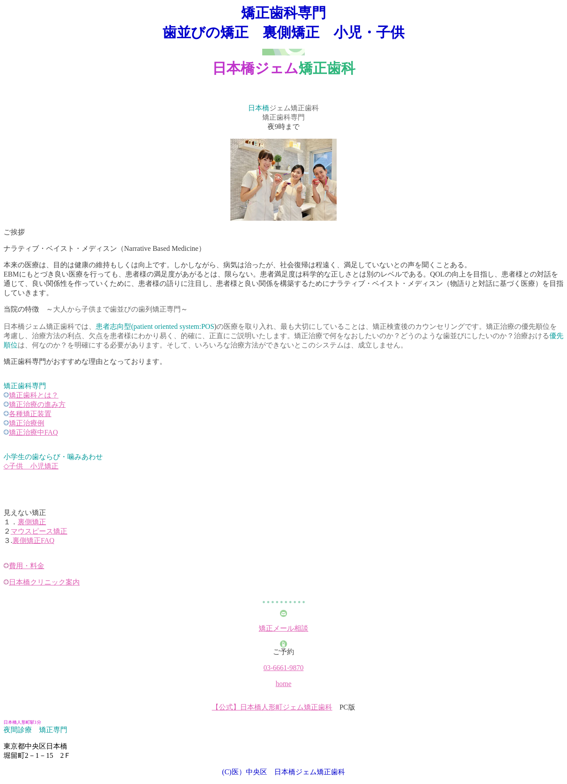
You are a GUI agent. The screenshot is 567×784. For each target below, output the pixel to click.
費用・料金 (26, 565)
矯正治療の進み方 (37, 404)
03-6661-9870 (284, 667)
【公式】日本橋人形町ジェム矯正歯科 (272, 707)
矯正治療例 (26, 423)
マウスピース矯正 (39, 531)
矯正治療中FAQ (33, 432)
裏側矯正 (32, 522)
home (283, 683)
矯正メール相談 (283, 628)
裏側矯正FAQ (33, 540)
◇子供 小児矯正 (31, 466)
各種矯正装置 (30, 413)
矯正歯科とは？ (33, 395)
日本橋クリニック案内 (44, 582)
